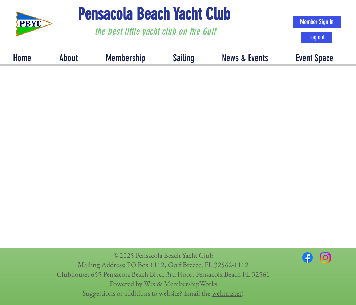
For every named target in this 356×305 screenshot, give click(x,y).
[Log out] (316, 37)
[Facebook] (307, 257)
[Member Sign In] (317, 22)
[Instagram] (325, 257)
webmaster (227, 293)
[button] (245, 58)
